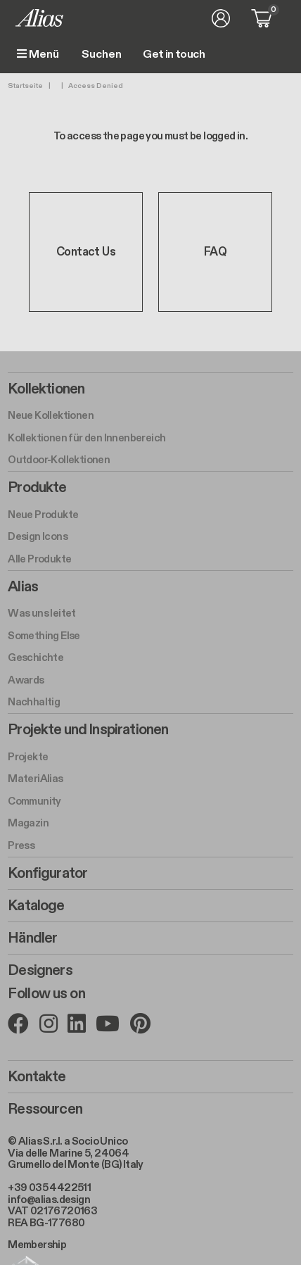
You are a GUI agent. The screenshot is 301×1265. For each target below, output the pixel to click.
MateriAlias (35, 779)
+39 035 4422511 (49, 1188)
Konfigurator (47, 873)
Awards (26, 680)
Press (21, 845)
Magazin (28, 823)
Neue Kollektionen (51, 415)
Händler (32, 938)
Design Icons (38, 536)
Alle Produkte (39, 559)
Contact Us (85, 252)
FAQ (215, 252)
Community (34, 801)
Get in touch (174, 55)
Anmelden (221, 18)
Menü (38, 54)
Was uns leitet (42, 613)
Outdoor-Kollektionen (59, 460)
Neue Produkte (43, 515)
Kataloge (36, 906)
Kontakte (36, 1077)
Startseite (25, 86)
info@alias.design (49, 1199)
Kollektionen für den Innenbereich (86, 438)
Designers (40, 971)
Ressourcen (45, 1109)
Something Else (44, 636)
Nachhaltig (34, 702)
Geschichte (35, 657)
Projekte (28, 757)
